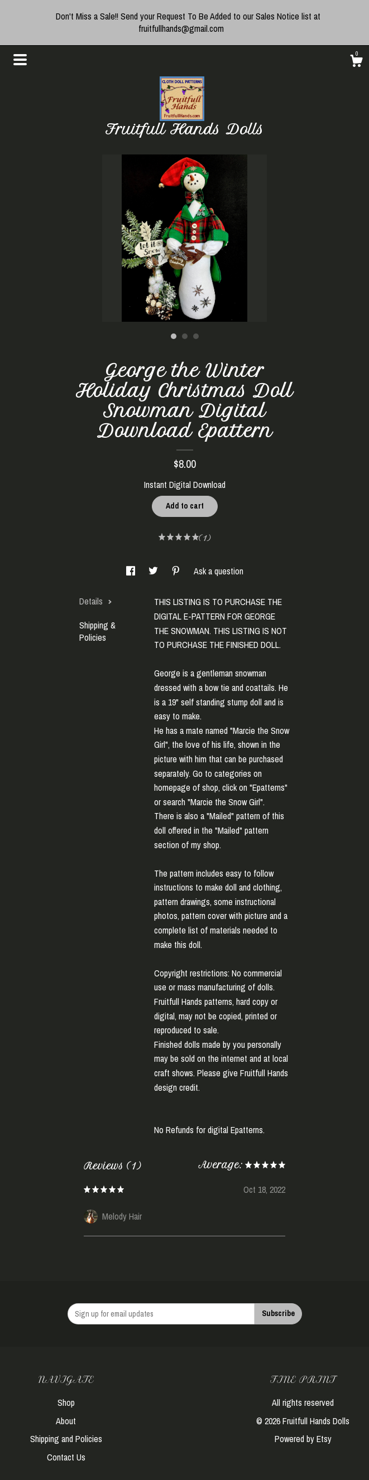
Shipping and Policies (66, 1439)
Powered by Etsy (303, 1439)
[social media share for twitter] (154, 571)
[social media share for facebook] (131, 571)
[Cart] (356, 62)
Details (95, 601)
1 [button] (173, 336)
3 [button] (196, 336)
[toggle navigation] (20, 59)
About (66, 1421)
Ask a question (218, 571)
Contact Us (66, 1457)
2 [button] (185, 336)
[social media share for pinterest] (177, 571)
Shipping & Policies (97, 631)
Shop (66, 1402)
